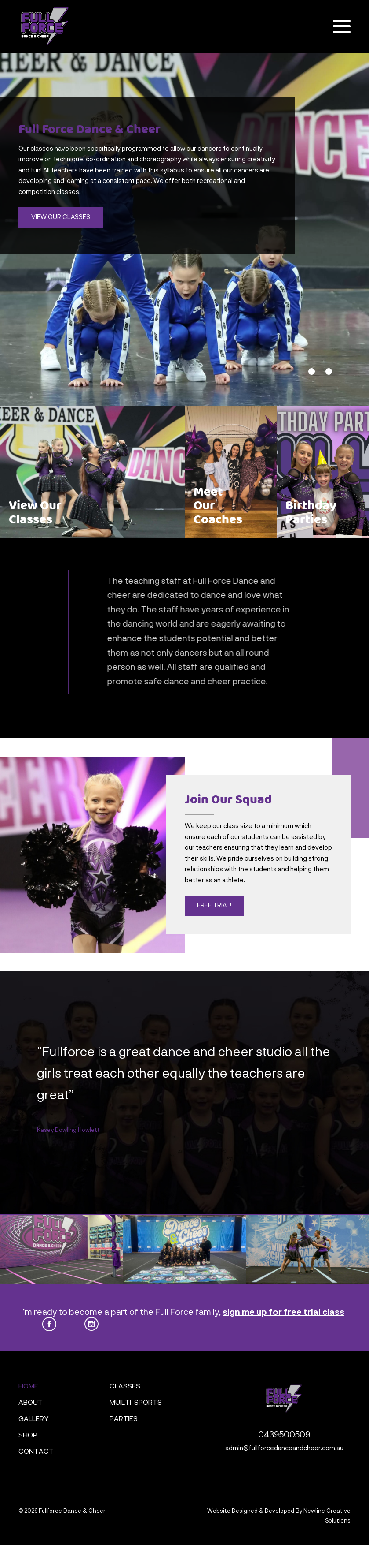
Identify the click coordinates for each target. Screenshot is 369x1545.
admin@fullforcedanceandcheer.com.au (284, 1448)
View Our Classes (60, 217)
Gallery (33, 1419)
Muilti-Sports (136, 1403)
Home (28, 1386)
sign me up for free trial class (283, 1312)
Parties (124, 1419)
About (30, 1403)
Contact (36, 1451)
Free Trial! (214, 906)
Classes (125, 1386)
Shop (27, 1435)
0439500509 (284, 1435)
